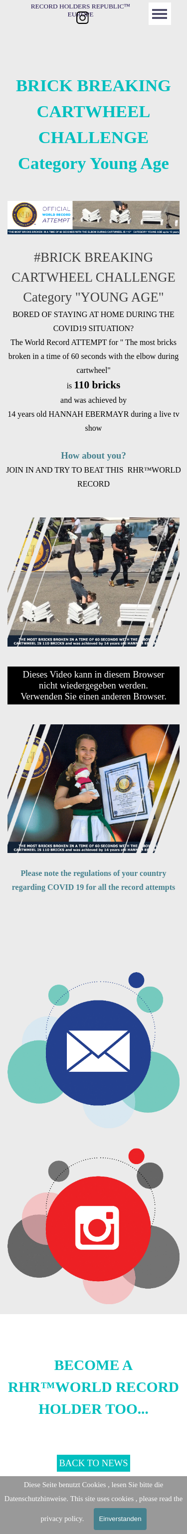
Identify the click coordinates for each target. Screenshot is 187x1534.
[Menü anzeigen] (160, 13)
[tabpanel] (93, 124)
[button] (93, 972)
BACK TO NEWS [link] (93, 1463)
